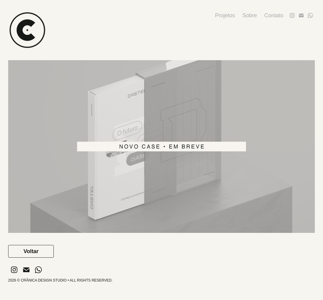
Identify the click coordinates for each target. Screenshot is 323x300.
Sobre (249, 15)
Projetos (225, 15)
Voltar (31, 251)
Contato (273, 15)
